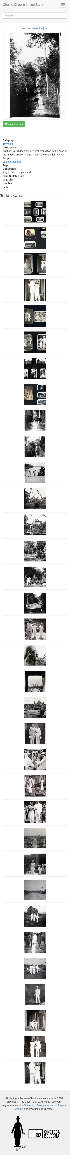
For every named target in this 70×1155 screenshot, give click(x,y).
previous (25, 28)
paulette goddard (12, 161)
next (47, 28)
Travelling (8, 143)
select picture (14, 124)
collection (37, 28)
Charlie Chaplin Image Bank (23, 4)
